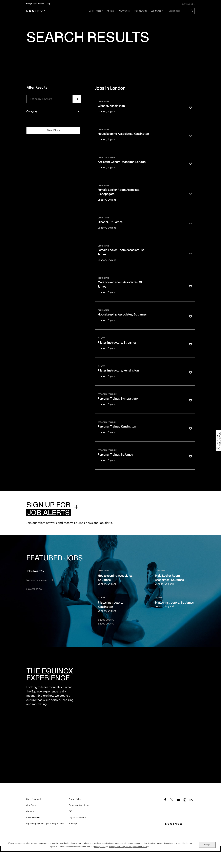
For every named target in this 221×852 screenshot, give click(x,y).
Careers (30, 811)
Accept (207, 845)
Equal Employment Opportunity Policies (45, 824)
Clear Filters (53, 130)
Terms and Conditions (79, 805)
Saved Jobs (34, 589)
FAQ (70, 811)
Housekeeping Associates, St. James (115, 577)
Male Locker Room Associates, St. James (169, 577)
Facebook (165, 800)
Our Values (124, 11)
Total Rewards (140, 11)
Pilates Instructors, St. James (174, 602)
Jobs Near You (35, 571)
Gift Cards (31, 805)
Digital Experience (77, 818)
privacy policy (101, 846)
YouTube (178, 800)
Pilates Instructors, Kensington (110, 604)
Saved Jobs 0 (188, 4)
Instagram (184, 800)
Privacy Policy (75, 799)
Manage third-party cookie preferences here (129, 846)
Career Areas (95, 11)
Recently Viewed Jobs (41, 580)
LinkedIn (191, 800)
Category (32, 111)
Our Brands (155, 11)
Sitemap (73, 824)
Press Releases (33, 818)
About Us (111, 11)
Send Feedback (33, 799)
